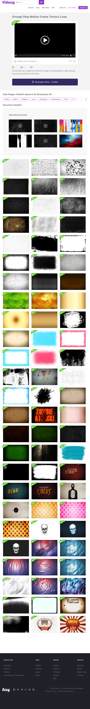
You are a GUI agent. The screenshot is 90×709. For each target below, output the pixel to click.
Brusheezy (7, 665)
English (56, 665)
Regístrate (83, 8)
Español (56, 669)
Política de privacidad (65, 691)
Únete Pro (62, 8)
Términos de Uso (50, 691)
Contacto (80, 675)
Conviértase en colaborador (14, 675)
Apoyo (38, 672)
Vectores (31, 8)
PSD (53, 8)
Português (57, 672)
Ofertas (38, 665)
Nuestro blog (81, 672)
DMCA (38, 675)
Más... (55, 678)
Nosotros (80, 665)
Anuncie (38, 669)
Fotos (37, 8)
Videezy (6, 672)
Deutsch (56, 675)
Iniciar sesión (72, 8)
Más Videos (45, 8)
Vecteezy (7, 669)
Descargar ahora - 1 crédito (46, 82)
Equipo (79, 669)
